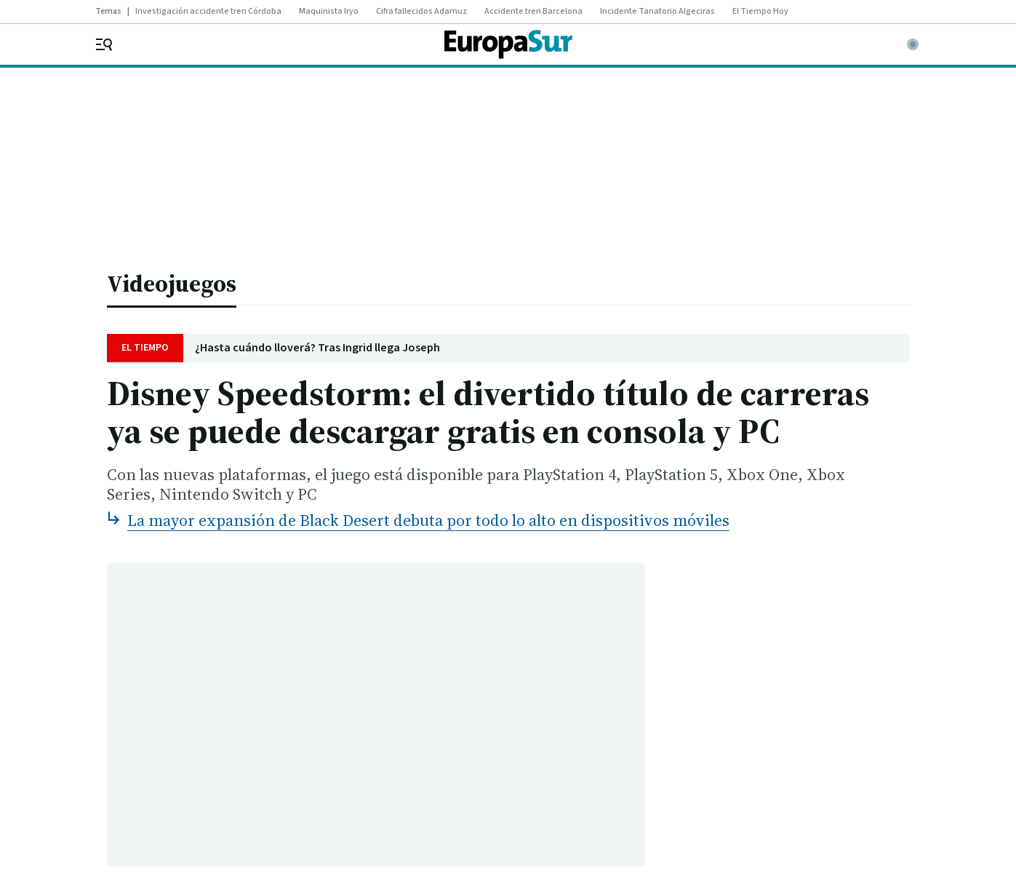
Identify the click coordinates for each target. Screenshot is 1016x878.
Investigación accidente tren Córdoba (208, 11)
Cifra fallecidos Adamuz (421, 11)
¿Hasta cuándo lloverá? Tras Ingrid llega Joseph (317, 348)
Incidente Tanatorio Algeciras (657, 11)
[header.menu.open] (113, 44)
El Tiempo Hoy (760, 11)
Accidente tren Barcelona (533, 11)
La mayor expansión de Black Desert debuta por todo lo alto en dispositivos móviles (428, 520)
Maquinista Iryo (329, 11)
